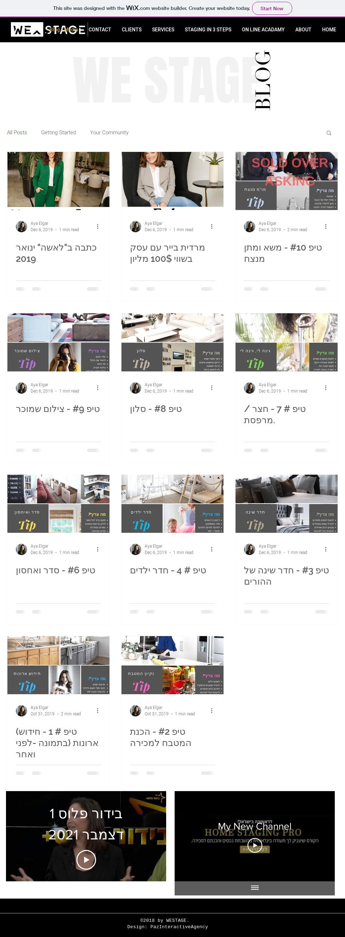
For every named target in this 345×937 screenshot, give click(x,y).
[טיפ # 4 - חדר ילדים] (172, 504)
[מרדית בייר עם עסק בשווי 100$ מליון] (172, 181)
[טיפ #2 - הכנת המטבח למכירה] (172, 665)
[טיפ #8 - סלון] (172, 342)
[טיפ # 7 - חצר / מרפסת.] (287, 342)
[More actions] (100, 226)
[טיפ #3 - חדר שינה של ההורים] (287, 504)
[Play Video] (86, 860)
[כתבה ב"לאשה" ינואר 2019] (58, 181)
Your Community (109, 132)
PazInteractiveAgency (179, 927)
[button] (329, 133)
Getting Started (58, 132)
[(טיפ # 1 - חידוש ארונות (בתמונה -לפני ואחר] (58, 665)
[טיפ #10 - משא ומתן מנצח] (287, 181)
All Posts (17, 132)
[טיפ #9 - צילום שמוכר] (58, 342)
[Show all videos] (254, 888)
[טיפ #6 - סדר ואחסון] (58, 504)
